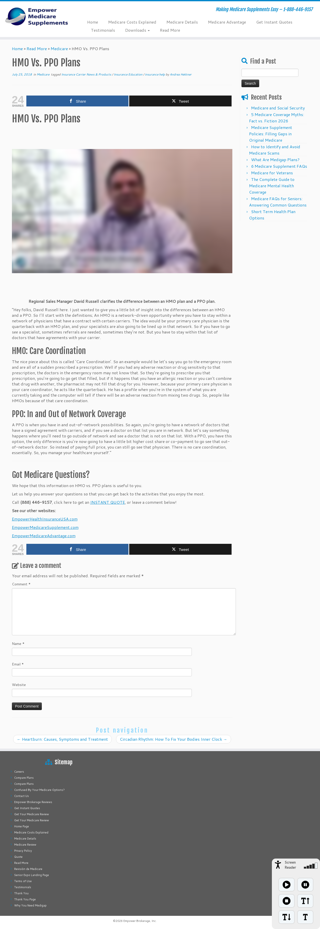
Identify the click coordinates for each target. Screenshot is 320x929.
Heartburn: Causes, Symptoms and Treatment (62, 739)
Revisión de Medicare (28, 869)
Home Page (21, 826)
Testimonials (103, 30)
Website (19, 684)
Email (18, 664)
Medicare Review (25, 845)
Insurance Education (128, 74)
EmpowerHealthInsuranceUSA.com (45, 519)
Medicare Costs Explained (132, 22)
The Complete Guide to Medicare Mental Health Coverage (271, 185)
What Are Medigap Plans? (275, 159)
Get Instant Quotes (274, 22)
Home (92, 22)
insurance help (155, 74)
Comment (21, 584)
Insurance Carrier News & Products (86, 74)
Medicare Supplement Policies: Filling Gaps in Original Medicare (270, 133)
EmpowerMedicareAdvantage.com (44, 535)
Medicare (59, 48)
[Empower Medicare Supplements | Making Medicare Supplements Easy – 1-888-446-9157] (37, 16)
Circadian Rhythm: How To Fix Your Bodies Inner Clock (173, 739)
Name (18, 643)
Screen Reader (290, 865)
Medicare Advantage (227, 22)
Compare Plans (24, 778)
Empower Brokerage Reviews (33, 802)
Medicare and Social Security (278, 108)
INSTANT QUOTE (107, 502)
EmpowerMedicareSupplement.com (45, 527)
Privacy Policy (23, 851)
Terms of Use (23, 881)
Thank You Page (25, 899)
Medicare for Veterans (272, 173)
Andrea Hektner (181, 74)
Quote (18, 857)
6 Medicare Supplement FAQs (279, 166)
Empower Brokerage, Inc (139, 921)
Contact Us (21, 796)
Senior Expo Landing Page (31, 875)
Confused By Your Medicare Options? (39, 790)
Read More (170, 30)
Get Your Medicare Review (31, 814)
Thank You (21, 893)
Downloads (137, 30)
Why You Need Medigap (30, 905)
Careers (19, 772)
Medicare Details (182, 22)
